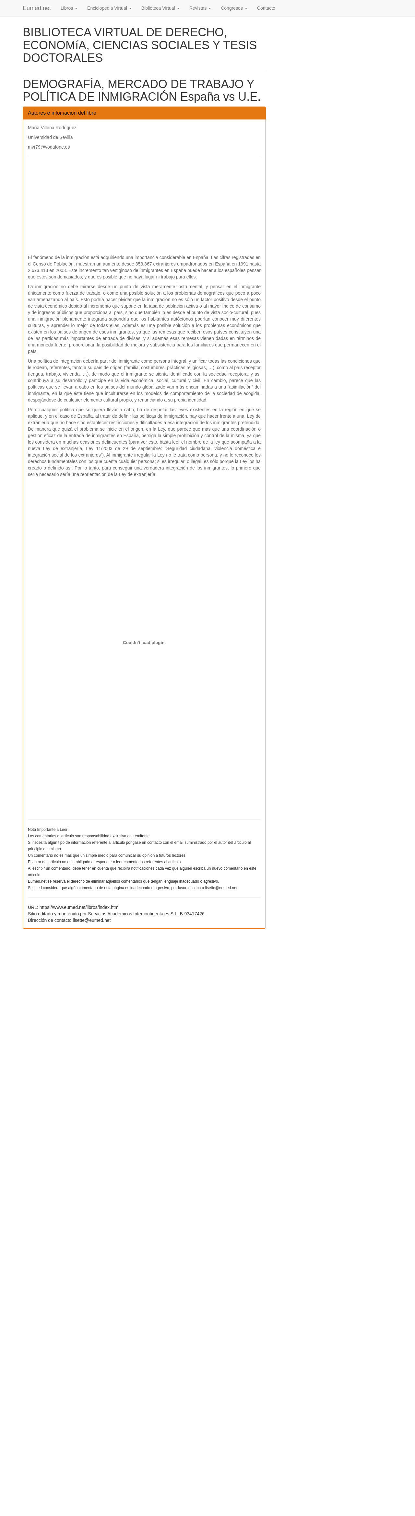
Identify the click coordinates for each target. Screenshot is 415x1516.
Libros (69, 8)
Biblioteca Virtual (160, 8)
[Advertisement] (144, 209)
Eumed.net (37, 8)
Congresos (234, 8)
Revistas (200, 8)
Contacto (266, 8)
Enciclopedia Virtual (109, 8)
